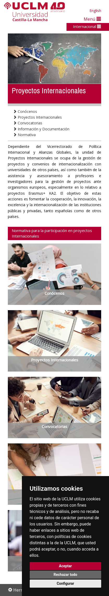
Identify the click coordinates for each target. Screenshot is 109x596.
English (95, 10)
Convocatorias (27, 122)
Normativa (24, 134)
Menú (92, 19)
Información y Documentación (41, 128)
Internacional (87, 26)
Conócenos (25, 111)
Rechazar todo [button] (65, 574)
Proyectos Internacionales (37, 117)
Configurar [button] (65, 583)
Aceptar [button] (65, 566)
